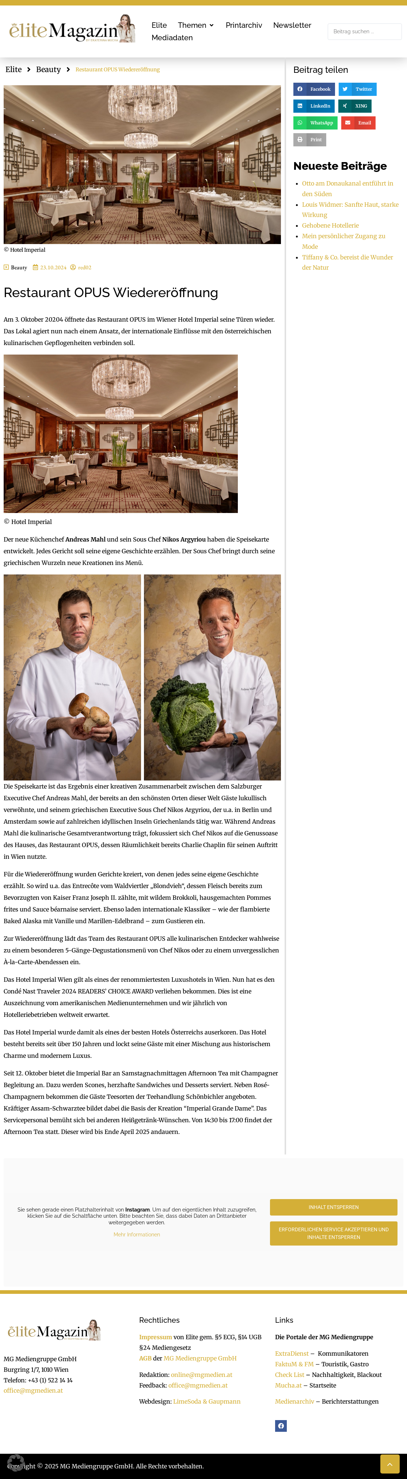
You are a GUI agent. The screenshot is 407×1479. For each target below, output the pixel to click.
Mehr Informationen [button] (137, 1235)
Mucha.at (288, 1385)
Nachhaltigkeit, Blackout (343, 1374)
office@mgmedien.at (33, 1390)
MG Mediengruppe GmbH (200, 1358)
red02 (84, 267)
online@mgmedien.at (201, 1374)
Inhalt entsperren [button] (334, 1207)
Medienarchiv (294, 1401)
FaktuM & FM (294, 1364)
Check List (289, 1374)
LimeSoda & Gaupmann (207, 1401)
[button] (196, 25)
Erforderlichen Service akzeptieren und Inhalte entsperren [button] (334, 1233)
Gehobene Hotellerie (330, 225)
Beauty (48, 69)
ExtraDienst (292, 1353)
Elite (13, 69)
